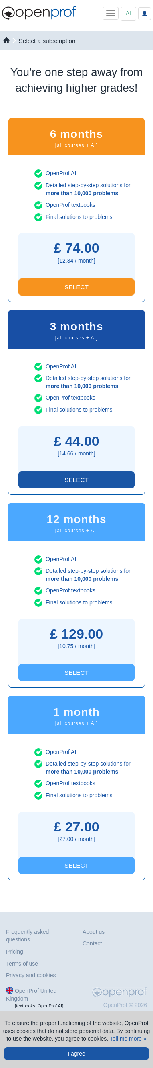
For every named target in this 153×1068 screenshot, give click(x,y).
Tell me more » (128, 1038)
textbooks (25, 1005)
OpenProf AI (50, 1005)
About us (94, 932)
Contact (92, 943)
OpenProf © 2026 (125, 1005)
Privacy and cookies (31, 975)
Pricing (14, 951)
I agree (76, 1053)
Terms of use (22, 963)
